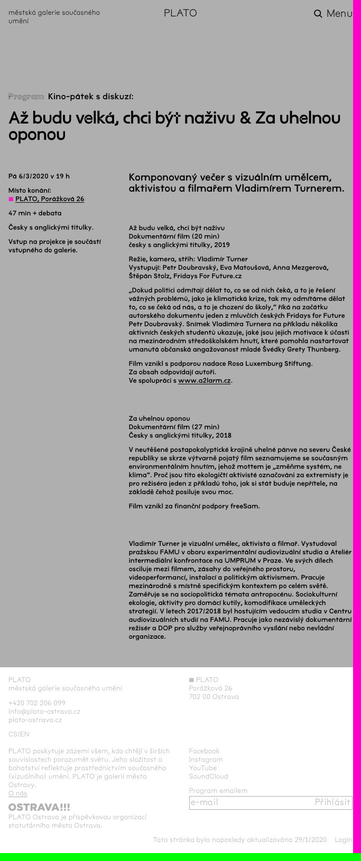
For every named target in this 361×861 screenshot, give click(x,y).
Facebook (204, 751)
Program (26, 96)
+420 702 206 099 (37, 703)
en (25, 734)
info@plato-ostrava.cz (44, 711)
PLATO (180, 13)
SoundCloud (208, 776)
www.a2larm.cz (204, 380)
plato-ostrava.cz (35, 720)
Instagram (206, 759)
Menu (340, 13)
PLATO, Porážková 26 (49, 199)
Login (344, 840)
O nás (17, 793)
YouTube (203, 768)
